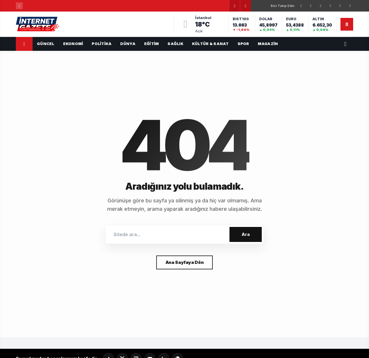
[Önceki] (234, 6)
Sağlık (175, 43)
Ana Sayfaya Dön (184, 262)
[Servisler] (345, 44)
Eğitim (151, 43)
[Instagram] (320, 6)
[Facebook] (301, 6)
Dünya (127, 43)
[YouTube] (340, 6)
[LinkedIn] (330, 6)
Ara (246, 234)
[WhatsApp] (350, 6)
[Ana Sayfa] (24, 44)
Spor (243, 43)
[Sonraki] (245, 6)
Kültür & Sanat (210, 43)
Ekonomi (73, 43)
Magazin (268, 43)
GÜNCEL (45, 43)
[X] (311, 6)
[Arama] (346, 24)
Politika (102, 43)
